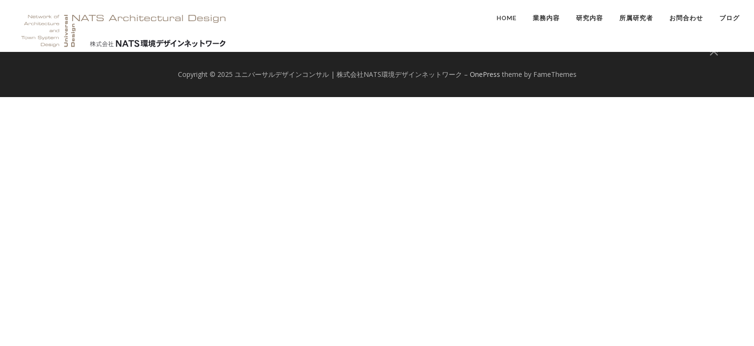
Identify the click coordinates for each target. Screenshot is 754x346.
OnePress (485, 74)
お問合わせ (686, 18)
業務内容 (546, 18)
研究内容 (589, 18)
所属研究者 (636, 18)
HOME (506, 18)
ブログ (729, 18)
